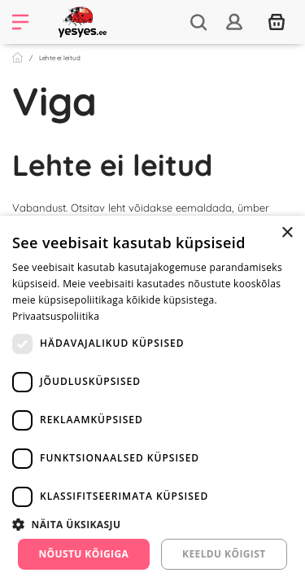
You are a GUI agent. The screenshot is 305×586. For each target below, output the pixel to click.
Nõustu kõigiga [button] (83, 554)
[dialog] (152, 401)
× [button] (287, 233)
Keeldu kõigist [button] (224, 554)
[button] (152, 524)
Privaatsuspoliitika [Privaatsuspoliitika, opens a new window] (55, 316)
